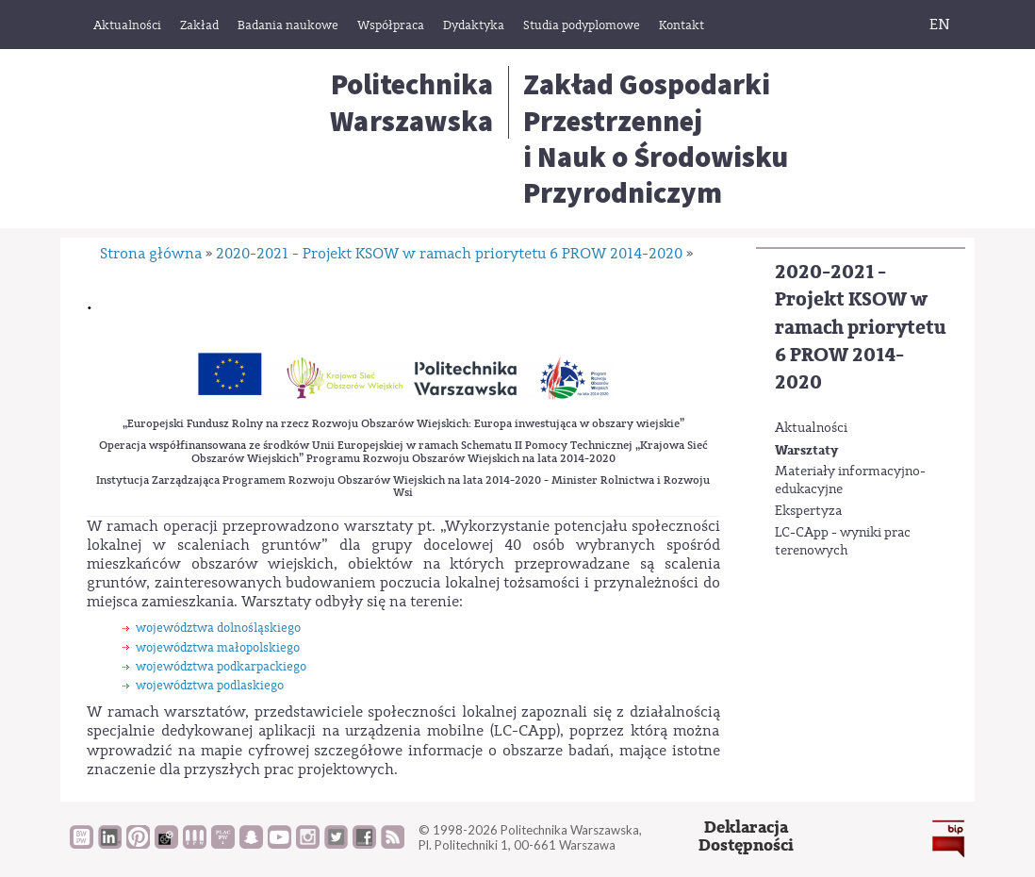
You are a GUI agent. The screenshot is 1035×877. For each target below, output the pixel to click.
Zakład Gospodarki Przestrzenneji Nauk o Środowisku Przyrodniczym (655, 138)
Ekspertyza (808, 511)
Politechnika (411, 102)
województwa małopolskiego (218, 647)
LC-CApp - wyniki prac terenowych (843, 542)
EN (939, 24)
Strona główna (151, 253)
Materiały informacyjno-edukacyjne (850, 481)
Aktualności (811, 428)
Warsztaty (806, 450)
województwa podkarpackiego (221, 666)
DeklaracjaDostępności (746, 837)
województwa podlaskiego (210, 685)
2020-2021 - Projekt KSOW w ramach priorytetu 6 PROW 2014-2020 (860, 327)
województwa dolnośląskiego (218, 628)
